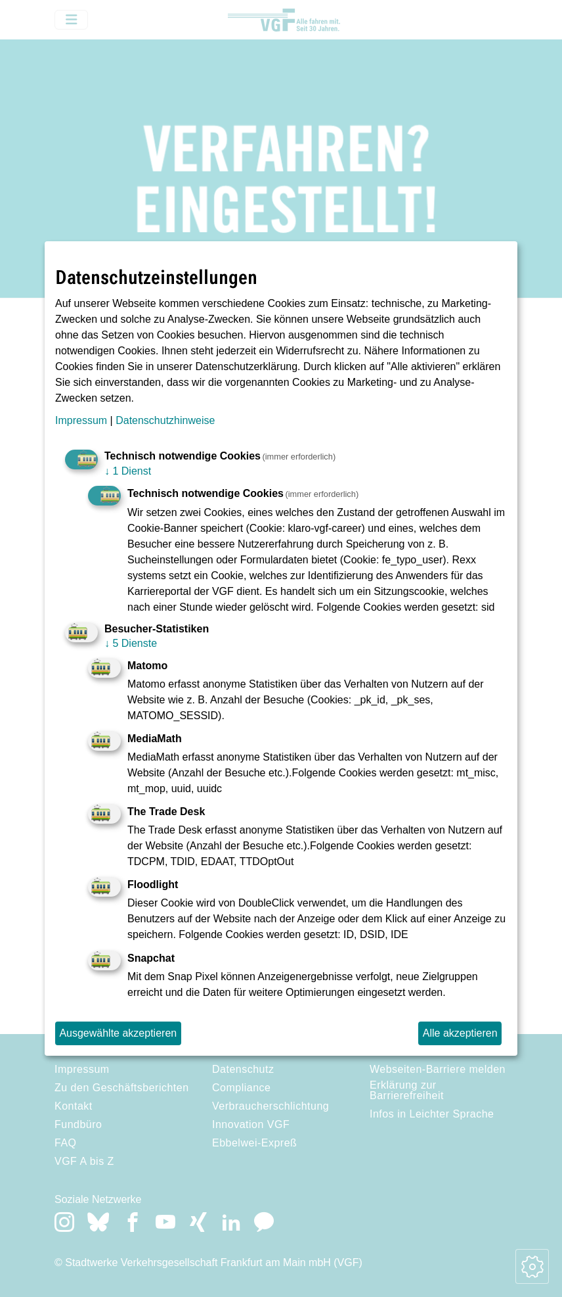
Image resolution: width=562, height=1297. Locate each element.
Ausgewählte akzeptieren (118, 1033)
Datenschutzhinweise (165, 420)
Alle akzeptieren (460, 1033)
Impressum (81, 420)
